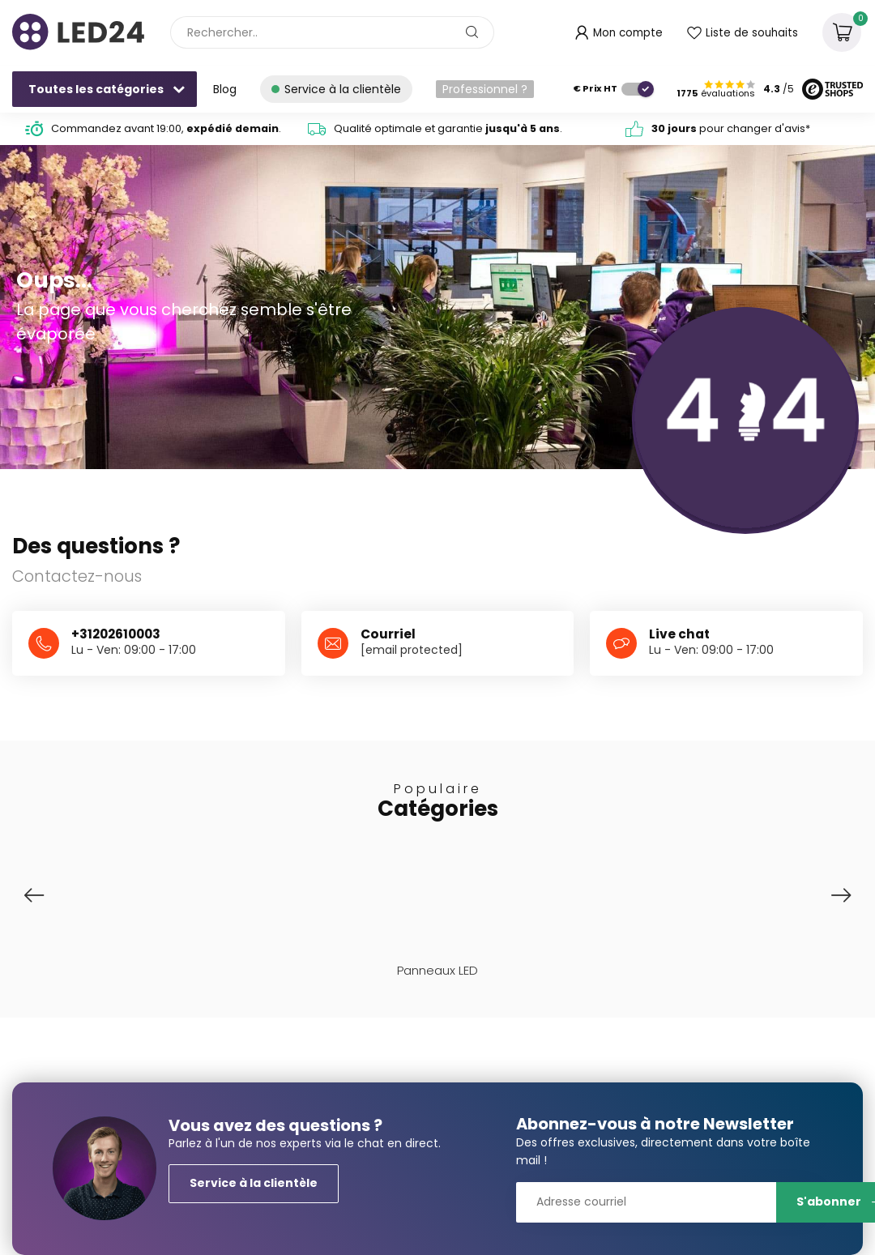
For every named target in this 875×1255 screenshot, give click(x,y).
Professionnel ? (484, 89)
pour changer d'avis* (730, 128)
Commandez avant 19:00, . (166, 128)
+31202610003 (115, 633)
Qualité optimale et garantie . (448, 128)
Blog (225, 89)
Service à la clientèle (254, 1183)
